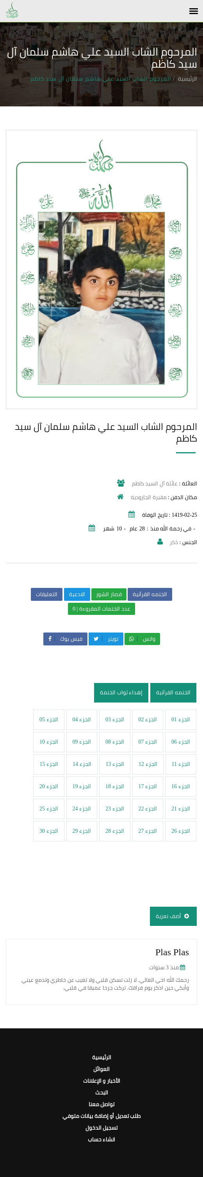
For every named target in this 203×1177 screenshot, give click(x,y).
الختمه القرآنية (150, 594)
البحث (101, 1093)
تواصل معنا (102, 1104)
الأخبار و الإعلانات (101, 1081)
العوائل (101, 1069)
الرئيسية (187, 79)
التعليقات (46, 594)
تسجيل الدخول (101, 1128)
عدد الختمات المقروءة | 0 (101, 609)
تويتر (106, 639)
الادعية (77, 594)
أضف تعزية (173, 916)
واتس (142, 639)
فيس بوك (65, 639)
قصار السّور (109, 594)
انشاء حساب (102, 1140)
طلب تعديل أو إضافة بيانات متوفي (101, 1116)
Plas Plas (172, 952)
